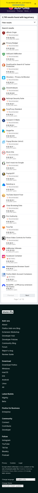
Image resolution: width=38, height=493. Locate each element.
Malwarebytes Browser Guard (17, 266)
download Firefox (18, 5)
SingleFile (10, 131)
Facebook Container (14, 256)
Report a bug (7, 351)
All (3, 387)
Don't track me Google (15, 163)
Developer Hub (8, 336)
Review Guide (8, 354)
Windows (6, 369)
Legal (20, 463)
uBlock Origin (11, 32)
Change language (8, 479)
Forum (4, 347)
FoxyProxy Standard (14, 109)
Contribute (6, 426)
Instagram (6, 440)
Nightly (5, 398)
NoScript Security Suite (15, 98)
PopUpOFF (10, 173)
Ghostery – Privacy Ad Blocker (18, 77)
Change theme (7, 483)
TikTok (5, 448)
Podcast (5, 455)
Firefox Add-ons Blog (11, 328)
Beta (4, 401)
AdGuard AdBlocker (14, 54)
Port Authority (11, 216)
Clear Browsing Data (14, 205)
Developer (6, 430)
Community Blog (9, 343)
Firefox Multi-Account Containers (19, 274)
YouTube (5, 444)
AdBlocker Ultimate (13, 248)
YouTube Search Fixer (14, 195)
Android (5, 380)
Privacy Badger (12, 43)
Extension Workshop (10, 332)
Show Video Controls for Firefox (18, 238)
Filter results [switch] (18, 22)
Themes (20, 11)
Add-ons (6, 321)
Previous (10, 295)
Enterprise (6, 412)
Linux (4, 383)
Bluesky (5, 451)
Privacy (4, 463)
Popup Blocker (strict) (14, 141)
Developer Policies (10, 339)
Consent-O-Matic (13, 120)
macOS (5, 372)
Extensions (11, 11)
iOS (3, 376)
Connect (5, 422)
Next (27, 295)
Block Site (10, 152)
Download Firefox (9, 365)
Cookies (13, 463)
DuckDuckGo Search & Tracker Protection (18, 65)
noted (21, 467)
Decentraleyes (12, 88)
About (4, 325)
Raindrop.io (10, 184)
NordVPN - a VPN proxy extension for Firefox (19, 286)
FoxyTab (9, 227)
